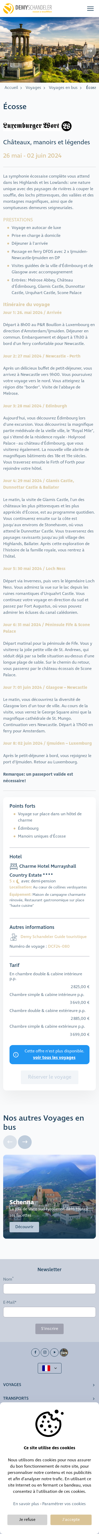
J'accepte (71, 1519)
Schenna (22, 1202)
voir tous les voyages (54, 1058)
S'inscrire (49, 1328)
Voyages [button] (12, 1385)
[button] (90, 8)
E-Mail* (10, 1302)
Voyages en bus (63, 87)
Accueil (11, 87)
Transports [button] (16, 1398)
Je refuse (27, 1519)
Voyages (33, 87)
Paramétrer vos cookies (64, 1504)
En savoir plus (26, 1504)
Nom (7, 1279)
